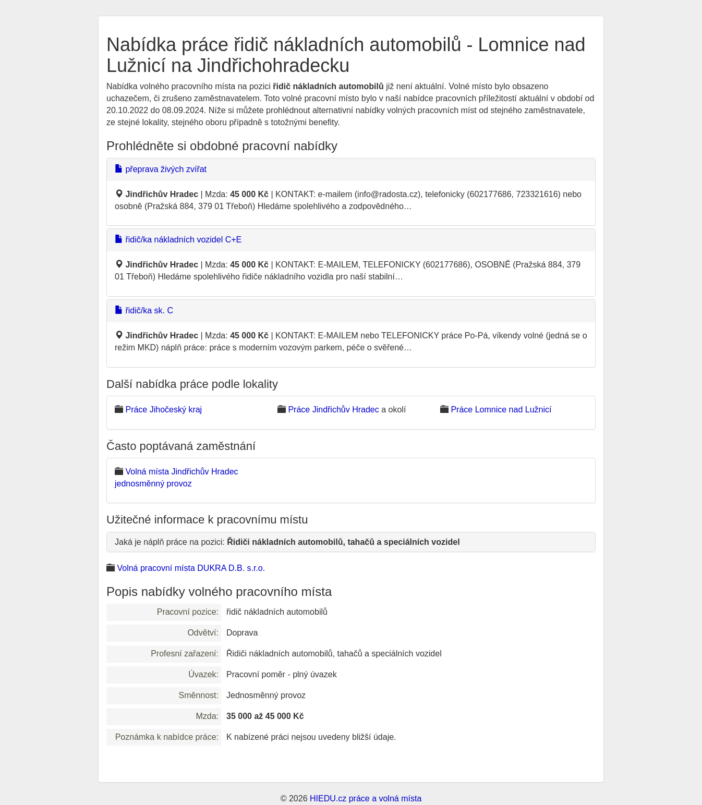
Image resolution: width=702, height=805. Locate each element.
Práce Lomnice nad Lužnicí (501, 409)
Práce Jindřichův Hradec (333, 409)
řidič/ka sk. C (144, 310)
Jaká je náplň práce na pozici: (287, 542)
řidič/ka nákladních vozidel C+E (178, 239)
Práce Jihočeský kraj (163, 409)
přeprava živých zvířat (161, 169)
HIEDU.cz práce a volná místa (365, 798)
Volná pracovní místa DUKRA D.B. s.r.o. (191, 568)
